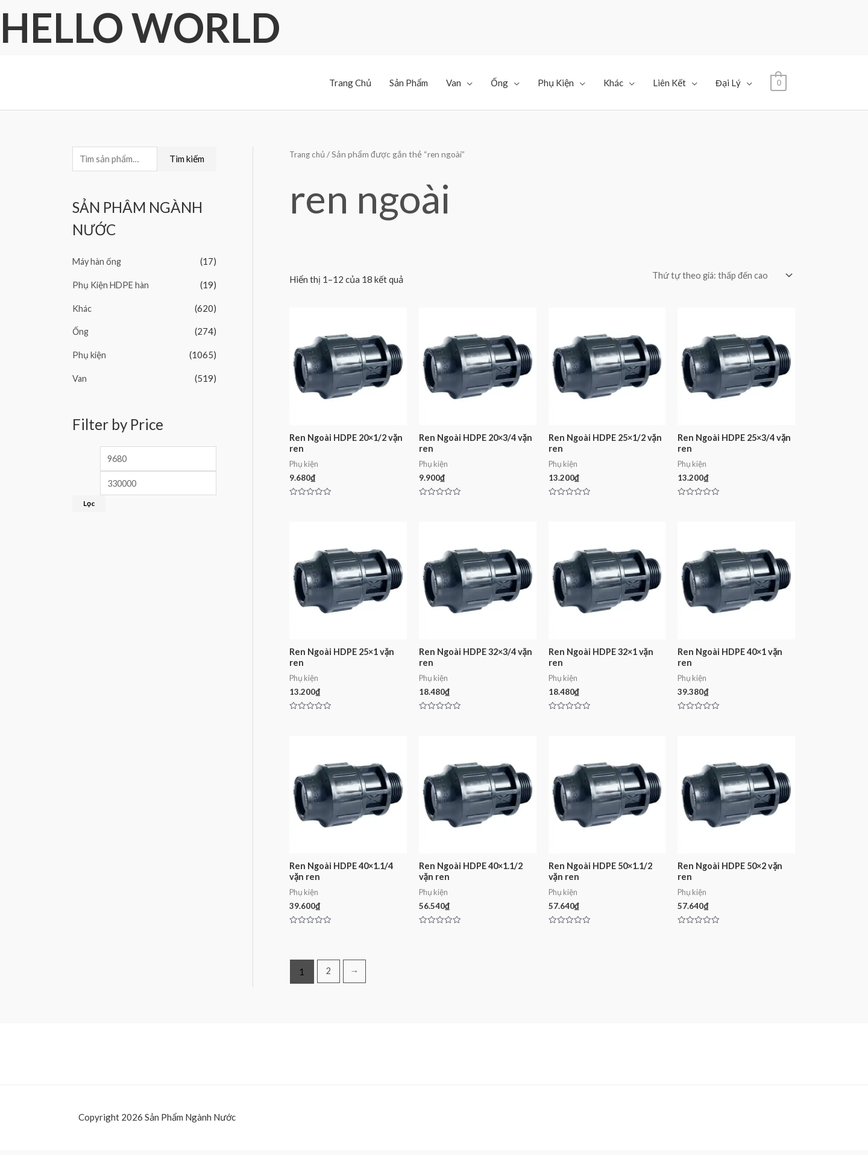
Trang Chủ (350, 82)
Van (453, 82)
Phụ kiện (89, 353)
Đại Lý (728, 82)
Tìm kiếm (186, 159)
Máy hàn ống (98, 262)
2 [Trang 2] (329, 976)
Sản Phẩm (408, 82)
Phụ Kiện (556, 82)
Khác (613, 82)
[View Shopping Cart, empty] (778, 81)
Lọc (89, 503)
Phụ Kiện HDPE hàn (112, 285)
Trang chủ (308, 154)
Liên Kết (669, 82)
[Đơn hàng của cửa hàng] (718, 276)
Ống (499, 82)
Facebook (39, 1142)
